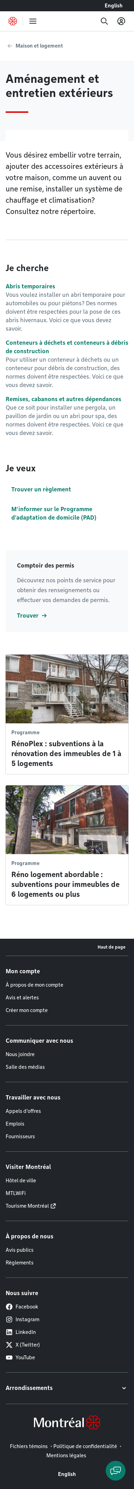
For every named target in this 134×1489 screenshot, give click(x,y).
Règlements (20, 1263)
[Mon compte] (121, 21)
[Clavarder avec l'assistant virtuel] (116, 1471)
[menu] (33, 21)
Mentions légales (66, 1455)
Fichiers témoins (29, 1446)
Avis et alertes (22, 997)
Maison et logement (39, 46)
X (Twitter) (23, 1344)
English (114, 5)
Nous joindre (20, 1054)
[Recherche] (104, 21)
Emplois (15, 1124)
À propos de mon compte (34, 985)
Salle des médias (25, 1067)
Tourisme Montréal (27, 1206)
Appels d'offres (23, 1111)
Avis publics (20, 1250)
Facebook (22, 1306)
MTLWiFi (16, 1193)
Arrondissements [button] (29, 1388)
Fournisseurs (20, 1136)
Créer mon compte (27, 1010)
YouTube (20, 1357)
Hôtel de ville (21, 1180)
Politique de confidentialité (85, 1446)
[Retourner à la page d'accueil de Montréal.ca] (13, 21)
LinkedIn (21, 1332)
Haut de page (112, 947)
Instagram (22, 1319)
